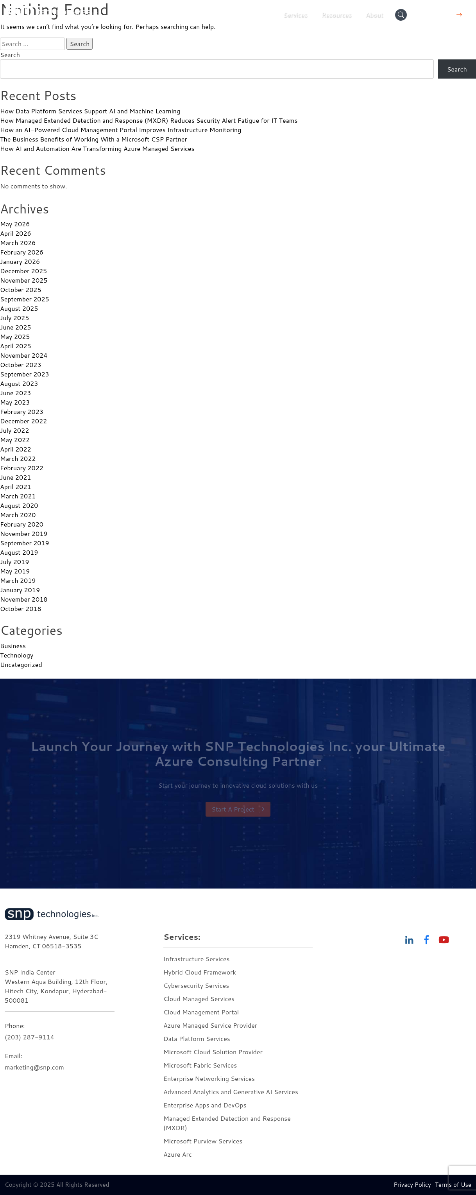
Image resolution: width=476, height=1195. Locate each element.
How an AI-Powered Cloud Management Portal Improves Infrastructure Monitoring (120, 129)
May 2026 (15, 223)
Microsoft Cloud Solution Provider (213, 1051)
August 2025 (19, 308)
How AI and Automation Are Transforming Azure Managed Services (97, 148)
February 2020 (21, 524)
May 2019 (15, 570)
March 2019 (18, 580)
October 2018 (20, 608)
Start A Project (238, 809)
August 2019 (19, 552)
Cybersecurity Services (196, 985)
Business (13, 645)
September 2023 (24, 373)
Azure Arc (177, 1154)
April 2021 (15, 486)
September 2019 (24, 542)
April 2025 (15, 345)
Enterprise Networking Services (209, 1078)
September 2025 (24, 298)
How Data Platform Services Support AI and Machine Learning (90, 110)
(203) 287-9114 (29, 1036)
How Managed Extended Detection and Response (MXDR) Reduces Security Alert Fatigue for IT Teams (148, 120)
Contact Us (441, 15)
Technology (16, 654)
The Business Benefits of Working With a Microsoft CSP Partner (93, 138)
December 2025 (23, 270)
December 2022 (23, 420)
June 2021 (15, 477)
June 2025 (15, 326)
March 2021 (18, 495)
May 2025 (15, 336)
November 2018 (23, 599)
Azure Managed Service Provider (210, 1025)
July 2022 (14, 430)
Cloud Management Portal (201, 1011)
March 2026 (18, 242)
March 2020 (18, 514)
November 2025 (23, 280)
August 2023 (19, 383)
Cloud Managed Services (198, 998)
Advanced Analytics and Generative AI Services (230, 1091)
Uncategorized (21, 664)
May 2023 (15, 402)
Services (295, 14)
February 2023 (21, 411)
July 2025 (14, 317)
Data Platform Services (196, 1038)
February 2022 (21, 467)
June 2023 (15, 392)
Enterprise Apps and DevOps (205, 1104)
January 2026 (20, 261)
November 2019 (23, 533)
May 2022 (15, 439)
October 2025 (20, 289)
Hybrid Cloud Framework (199, 971)
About (374, 14)
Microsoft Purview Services (202, 1140)
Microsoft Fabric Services (200, 1065)
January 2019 (20, 589)
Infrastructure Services (196, 958)
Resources (336, 14)
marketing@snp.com (34, 1066)
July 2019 (14, 561)
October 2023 (20, 364)
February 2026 (21, 251)
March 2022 (18, 458)
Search (10, 54)
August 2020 (19, 505)
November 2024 (23, 355)
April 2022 (15, 448)
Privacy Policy (412, 1185)
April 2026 (15, 233)
